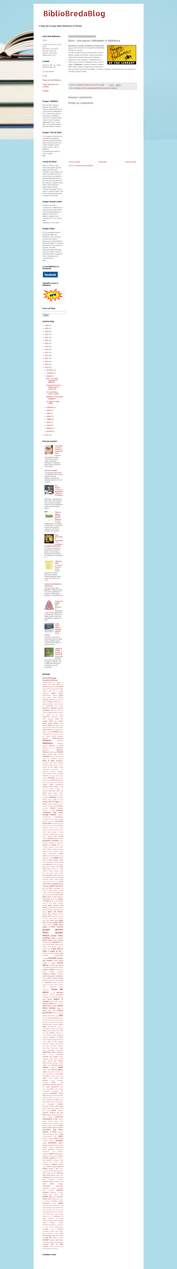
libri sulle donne (58, 1022)
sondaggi (60, 1184)
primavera (45, 1123)
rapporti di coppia (48, 1138)
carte (61, 780)
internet (45, 976)
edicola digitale (47, 849)
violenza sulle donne (56, 1240)
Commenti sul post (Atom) (84, 166)
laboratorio (59, 994)
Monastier (49, 1063)
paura (61, 1099)
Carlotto (45, 778)
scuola (54, 1166)
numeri (50, 1078)
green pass (54, 920)
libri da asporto (53, 1018)
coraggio (60, 819)
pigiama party (59, 1108)
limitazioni (55, 1024)
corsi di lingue (56, 823)
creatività (45, 827)
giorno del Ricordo (55, 912)
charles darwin (52, 793)
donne (54, 845)
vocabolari (46, 1244)
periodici (60, 1104)
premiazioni (59, 1117)
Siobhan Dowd (58, 1181)
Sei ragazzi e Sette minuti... (52, 402)
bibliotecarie (46, 750)
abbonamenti (51, 686)
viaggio (53, 1235)
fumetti (61, 879)
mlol (55, 1061)
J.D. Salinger (56, 980)
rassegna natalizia (48, 1140)
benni (54, 736)
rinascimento (59, 1149)
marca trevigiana (47, 1039)
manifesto (45, 1037)
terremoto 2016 (51, 1210)
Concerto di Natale (50, 470)
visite (44, 1242)
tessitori (53, 1212)
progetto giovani (52, 1125)
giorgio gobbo (47, 905)
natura (45, 1072)
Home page (102, 162)
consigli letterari (49, 815)
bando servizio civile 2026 (56, 734)
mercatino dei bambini (50, 1056)
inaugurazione (58, 955)
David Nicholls (52, 832)
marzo (49, 425)
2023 (47, 334)
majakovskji (60, 1035)
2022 (47, 337)
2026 (47, 325)
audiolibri (45, 725)
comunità (45, 808)
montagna (55, 1063)
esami (61, 855)
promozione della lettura (53, 1130)
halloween (114, 88)
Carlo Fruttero (59, 775)
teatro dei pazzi (47, 1205)
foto (62, 877)
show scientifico (48, 1179)
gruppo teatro (47, 940)
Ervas (57, 855)
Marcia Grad (55, 1039)
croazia (51, 827)
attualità (55, 723)
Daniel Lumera (55, 830)
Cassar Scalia (48, 784)
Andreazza (50, 704)
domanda (45, 843)
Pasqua (61, 1089)
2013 (47, 364)
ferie (44, 873)
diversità (60, 838)
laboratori (59, 992)
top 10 (50, 1216)
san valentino (47, 1160)
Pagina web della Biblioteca (52, 80)
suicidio (54, 1203)
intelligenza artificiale (49, 974)
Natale (60, 1067)
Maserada (51, 1050)
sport (50, 1194)
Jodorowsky (52, 987)
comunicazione (58, 806)
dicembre (50, 370)
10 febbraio (57, 682)
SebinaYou (60, 1171)
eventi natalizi (55, 862)
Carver (44, 782)
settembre (50, 407)
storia (53, 1199)
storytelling (54, 1201)
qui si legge (59, 1134)
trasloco (45, 1222)
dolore (61, 840)
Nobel (61, 1074)
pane (44, 1086)
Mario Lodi (49, 1046)
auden (61, 723)
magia (54, 1035)
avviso (61, 727)
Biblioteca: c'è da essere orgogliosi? (54, 397)
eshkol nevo (46, 858)
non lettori (52, 1076)
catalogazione (59, 784)
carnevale (51, 778)
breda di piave (49, 761)
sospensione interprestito (53, 1186)
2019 (47, 346)
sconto (44, 1166)
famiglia (51, 871)
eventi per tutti (47, 866)
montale (61, 1063)
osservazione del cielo (49, 1084)
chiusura (84, 88)
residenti (49, 1145)
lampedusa (46, 997)
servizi (53, 1175)
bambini (55, 732)
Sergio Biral (46, 1175)
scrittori (49, 1166)
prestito (50, 1121)
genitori (56, 890)
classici (45, 804)
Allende (58, 699)
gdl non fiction (48, 888)
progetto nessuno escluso (55, 1127)
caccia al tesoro (58, 765)
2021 (47, 340)
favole (61, 871)
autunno (48, 727)
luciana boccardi (51, 1030)
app (52, 710)
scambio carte (47, 1162)
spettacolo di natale (56, 1192)
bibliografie (47, 740)
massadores (59, 1050)
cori (44, 821)
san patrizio (59, 1158)
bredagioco (46, 763)
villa (44, 1237)
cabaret (50, 765)
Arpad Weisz (50, 712)
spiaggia (45, 1194)
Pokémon (45, 1112)
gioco (61, 901)
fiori (43, 877)
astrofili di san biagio (55, 714)
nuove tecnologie (57, 1080)
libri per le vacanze (55, 1020)
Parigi (56, 1089)
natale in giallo (47, 1069)
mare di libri (52, 1041)
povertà (50, 1117)
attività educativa (48, 719)
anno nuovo (59, 706)
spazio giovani (48, 1190)
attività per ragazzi (56, 721)
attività (61, 716)
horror (49, 946)
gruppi (61, 920)
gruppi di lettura (48, 922)
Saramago (56, 1160)
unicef (52, 1229)
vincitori (46, 1240)
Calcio (56, 767)
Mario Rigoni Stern (48, 1048)
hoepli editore (59, 944)
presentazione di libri (50, 1119)
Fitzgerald (47, 877)
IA (52, 946)
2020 (47, 343)
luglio (49, 413)
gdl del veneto (58, 886)
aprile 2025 (57, 710)
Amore (56, 701)
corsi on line (50, 825)
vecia (61, 1233)
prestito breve (58, 1121)
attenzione (54, 716)
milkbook (50, 1061)
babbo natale (47, 729)
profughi (45, 1125)
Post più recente (74, 162)
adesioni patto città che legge (55, 689)
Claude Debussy (52, 804)
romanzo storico (53, 1156)
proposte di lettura (49, 1132)
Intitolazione (59, 976)
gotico (48, 920)
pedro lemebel (46, 1102)
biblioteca (78, 88)
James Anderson (58, 982)
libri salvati (50, 1022)
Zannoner (55, 1248)
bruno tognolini (58, 763)
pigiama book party (48, 1108)
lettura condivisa (52, 1006)
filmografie (60, 875)
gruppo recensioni (57, 938)
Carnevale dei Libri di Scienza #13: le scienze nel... (53, 387)
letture (60, 1006)
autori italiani (55, 725)
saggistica (52, 1158)
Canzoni (45, 775)
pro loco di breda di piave (55, 1123)
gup (44, 942)
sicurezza (60, 1179)
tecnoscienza (56, 1205)
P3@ (58, 1084)
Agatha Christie (57, 693)
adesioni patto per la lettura (53, 691)
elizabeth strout (47, 851)
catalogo (45, 786)
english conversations (49, 853)
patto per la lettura (53, 1099)
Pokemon (60, 1110)
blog (55, 754)
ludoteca (52, 1033)
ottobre (49, 376)
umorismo (60, 1224)
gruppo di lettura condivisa (53, 927)
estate (56, 858)
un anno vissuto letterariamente (53, 1227)
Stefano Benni (47, 1199)
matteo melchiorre (57, 1052)
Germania (49, 892)
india (44, 967)
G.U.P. (56, 881)
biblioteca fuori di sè (49, 748)
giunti (44, 920)
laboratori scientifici (49, 994)
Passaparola (46, 1091)
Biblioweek (46, 752)
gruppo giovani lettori (94, 88)
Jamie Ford (46, 984)
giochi (45, 897)
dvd (62, 845)
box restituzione (52, 758)
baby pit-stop (54, 729)
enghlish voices (58, 851)
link (49, 1026)
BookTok (60, 754)
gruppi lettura (58, 922)
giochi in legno (54, 899)
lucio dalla (46, 1033)
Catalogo (46, 91)
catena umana (53, 786)
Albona (55, 697)
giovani (61, 914)
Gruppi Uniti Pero (48, 924)
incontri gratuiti (58, 960)
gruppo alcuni (58, 925)
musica (45, 1067)
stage (50, 1196)
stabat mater (58, 1194)
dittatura (56, 838)
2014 (47, 361)
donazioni (45, 845)
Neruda (58, 1072)
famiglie (56, 871)
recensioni (52, 1143)
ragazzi (60, 1136)
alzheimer (50, 701)
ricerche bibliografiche (56, 1147)
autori (50, 725)
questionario (51, 1134)
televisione (50, 1207)
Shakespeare (47, 1177)
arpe (55, 712)
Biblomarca (53, 752)
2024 (47, 331)
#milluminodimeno (47, 682)
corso (55, 825)
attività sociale (47, 723)
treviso (53, 1222)
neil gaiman (51, 1072)
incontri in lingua (49, 963)
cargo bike (51, 775)
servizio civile (59, 1175)
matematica (46, 1052)
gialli (54, 892)
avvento (53, 727)
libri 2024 (45, 1018)
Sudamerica (46, 1203)
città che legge (53, 802)
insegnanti (60, 971)
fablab (48, 868)
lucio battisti (59, 1030)
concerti (52, 808)
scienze (60, 1164)
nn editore (56, 1074)
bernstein (60, 736)
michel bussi (53, 1058)
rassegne (59, 1140)
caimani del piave (48, 767)
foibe (58, 877)
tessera (48, 1212)
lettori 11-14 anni (58, 1003)
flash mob (54, 877)
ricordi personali (48, 1149)
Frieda (56, 879)
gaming (55, 884)
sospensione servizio (49, 1188)
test (56, 1212)
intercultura (60, 974)
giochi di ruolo (52, 897)
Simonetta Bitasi (48, 1181)
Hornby (45, 946)
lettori (51, 1004)
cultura (61, 827)
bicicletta (60, 752)
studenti (61, 1201)
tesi (62, 1210)
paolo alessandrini (53, 1086)
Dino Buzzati (58, 836)
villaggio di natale (58, 1237)
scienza (54, 1164)
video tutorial (59, 1235)
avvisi (57, 727)
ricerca (45, 1147)
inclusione (45, 958)
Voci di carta (57, 1244)
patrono (48, 1095)
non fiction (46, 1076)
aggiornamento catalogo (50, 695)
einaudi (54, 849)
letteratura (46, 1003)
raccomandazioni (47, 1136)
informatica (49, 967)
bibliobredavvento (57, 738)
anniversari (49, 706)
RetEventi (55, 1145)
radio (55, 1136)
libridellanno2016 (47, 1024)
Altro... (45, 156)
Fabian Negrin (55, 866)
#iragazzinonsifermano (50, 680)
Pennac (53, 1102)
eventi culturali (47, 862)
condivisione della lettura (53, 812)
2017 (47, 352)
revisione (60, 1145)
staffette (45, 1197)
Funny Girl (50, 881)
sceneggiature (46, 1164)
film (56, 875)
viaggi (49, 1235)
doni (50, 845)
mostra (45, 1065)
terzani (58, 1210)
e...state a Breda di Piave (51, 847)
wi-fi (51, 1248)
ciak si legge (52, 799)
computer (50, 806)
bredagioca (59, 760)
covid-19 (60, 825)
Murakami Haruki (57, 1065)
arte (58, 712)
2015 (47, 358)
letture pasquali (52, 1010)
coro (46, 821)
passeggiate (53, 1093)
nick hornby (49, 1074)
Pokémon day (54, 1112)
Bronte (51, 763)
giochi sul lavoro (54, 901)
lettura (45, 1006)
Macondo (48, 1035)
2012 (47, 367)
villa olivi (48, 1238)
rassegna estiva (58, 1138)
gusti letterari (48, 942)
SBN (61, 1160)
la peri (52, 992)
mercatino (60, 1054)
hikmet (48, 944)
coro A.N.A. (51, 821)
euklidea (55, 860)
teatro (60, 1203)
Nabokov (53, 1067)
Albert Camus (47, 697)
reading (45, 1143)
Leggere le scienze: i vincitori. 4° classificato (58, 651)
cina (62, 799)
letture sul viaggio (58, 1013)
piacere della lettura (56, 1106)
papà (48, 1089)
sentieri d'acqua (51, 1173)
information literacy (57, 967)
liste (52, 1026)
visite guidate (49, 1242)
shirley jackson (55, 1177)
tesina (44, 1212)
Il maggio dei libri (54, 951)
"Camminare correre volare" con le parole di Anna (58, 449)
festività (49, 875)
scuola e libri (53, 1168)
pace (61, 1084)
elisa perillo (59, 849)
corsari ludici (47, 823)
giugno (49, 416)
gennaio (50, 431)
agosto (49, 410)
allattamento (52, 699)
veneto (45, 1235)
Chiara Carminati (53, 795)
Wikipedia (78, 64)
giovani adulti (47, 916)
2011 (47, 435)
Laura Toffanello (53, 997)
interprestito (51, 976)
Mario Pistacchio (58, 1046)
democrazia (46, 834)
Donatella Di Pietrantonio (55, 843)
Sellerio (45, 1173)
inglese (51, 969)
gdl (51, 886)
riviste (56, 1153)
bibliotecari (59, 748)
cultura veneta (46, 830)
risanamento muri (49, 1151)
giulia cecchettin (58, 918)
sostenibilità (59, 1188)
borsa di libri (54, 756)
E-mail (45, 76)
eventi (61, 860)
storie (57, 1199)
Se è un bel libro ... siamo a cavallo (52, 393)
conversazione (46, 817)
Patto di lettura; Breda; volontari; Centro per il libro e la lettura (53, 1097)
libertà (49, 1015)
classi (61, 801)
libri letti (48, 1020)
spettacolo (46, 1192)
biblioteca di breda (56, 745)
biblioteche (59, 750)
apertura (54, 708)
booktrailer (46, 756)
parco (52, 1089)
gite (60, 916)
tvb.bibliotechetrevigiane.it (50, 1224)
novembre (50, 373)
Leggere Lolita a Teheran (56, 1001)
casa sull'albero (59, 782)
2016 (47, 355)
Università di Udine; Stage (51, 1231)
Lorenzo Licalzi (55, 1028)
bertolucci (45, 738)
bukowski (45, 765)
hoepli (53, 944)
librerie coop (55, 1015)
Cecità (61, 786)
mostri (49, 1065)
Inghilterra (46, 969)
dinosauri (45, 838)
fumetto (45, 881)
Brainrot (61, 758)
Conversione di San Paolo (50, 819)
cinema (45, 802)
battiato (48, 736)
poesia (53, 1110)
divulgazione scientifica (51, 840)
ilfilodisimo (45, 955)
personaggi (46, 1106)
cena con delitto (48, 788)
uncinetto (45, 1229)
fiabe (53, 875)
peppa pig (58, 1102)
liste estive (57, 1026)
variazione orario (52, 1233)
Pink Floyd (46, 1110)
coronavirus (59, 821)
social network (48, 1184)
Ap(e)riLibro (46, 708)
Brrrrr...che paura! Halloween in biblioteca (52, 380)
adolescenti (46, 693)
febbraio (50, 428)
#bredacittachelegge (49, 678)
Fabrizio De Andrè (57, 868)
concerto (60, 808)
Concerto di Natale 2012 (59, 603)
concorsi (59, 810)
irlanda (44, 978)
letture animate (49, 1008)
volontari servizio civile (56, 1246)
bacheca (60, 729)
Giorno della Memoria (50, 914)
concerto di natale (49, 810)
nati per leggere (57, 1069)
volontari (45, 1246)
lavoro (44, 999)
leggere (49, 999)
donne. (58, 845)
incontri (52, 958)
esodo (51, 858)
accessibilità (59, 686)
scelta (61, 1162)
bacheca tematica (47, 732)
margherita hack (53, 1043)
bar (43, 736)
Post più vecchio (130, 162)
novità (44, 1078)
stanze (54, 1196)
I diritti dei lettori (58, 562)
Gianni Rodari (58, 894)
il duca (49, 949)
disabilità (50, 838)
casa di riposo (50, 782)
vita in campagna (58, 1242)
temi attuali (56, 1207)
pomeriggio (53, 1115)
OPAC (54, 1082)
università (60, 1229)
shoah (61, 1177)
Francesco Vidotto (48, 879)
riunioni (51, 1154)
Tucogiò (61, 1222)
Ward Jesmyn (46, 1248)
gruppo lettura (106, 88)
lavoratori (60, 997)
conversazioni (58, 817)
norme (61, 1076)
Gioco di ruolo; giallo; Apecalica (53, 903)
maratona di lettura (56, 1037)
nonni (57, 1076)
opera (61, 1082)
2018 (47, 349)
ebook (61, 847)
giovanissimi (55, 916)
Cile (59, 799)
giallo (58, 892)
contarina (60, 814)
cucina (56, 827)
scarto (56, 1162)
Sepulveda (59, 1173)
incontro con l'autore (56, 965)
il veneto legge (58, 953)
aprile (49, 422)
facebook (45, 871)
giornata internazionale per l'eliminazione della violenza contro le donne (53, 910)
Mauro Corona (48, 1054)
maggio (49, 419)
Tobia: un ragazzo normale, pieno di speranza (58, 516)
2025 (47, 328)
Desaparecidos (54, 834)
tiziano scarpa (54, 1214)
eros (54, 855)
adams (44, 689)
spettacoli (59, 1190)
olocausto (45, 1082)
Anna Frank (57, 704)
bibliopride (60, 740)
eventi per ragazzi (58, 864)
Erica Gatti (50, 855)
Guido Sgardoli (58, 940)
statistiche (60, 1196)
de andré (60, 832)
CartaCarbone (55, 780)
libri (61, 1015)
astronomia (46, 716)
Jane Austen (54, 984)
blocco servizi (47, 754)
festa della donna (52, 873)
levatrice (45, 1015)
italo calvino (49, 980)
